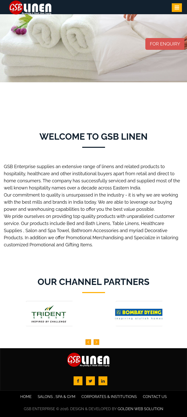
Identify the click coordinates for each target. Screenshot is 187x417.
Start (2, 119)
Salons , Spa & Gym (56, 396)
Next (180, 61)
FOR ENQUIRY (165, 43)
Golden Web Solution (140, 409)
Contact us (155, 396)
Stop (2, 122)
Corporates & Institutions (109, 396)
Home (26, 396)
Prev (7, 61)
